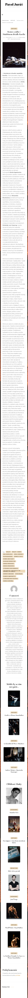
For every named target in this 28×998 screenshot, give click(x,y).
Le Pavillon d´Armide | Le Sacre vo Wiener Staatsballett (14, 957)
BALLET (8, 551)
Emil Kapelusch (7, 554)
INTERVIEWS (14, 809)
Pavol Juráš (14, 4)
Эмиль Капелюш (8, 580)
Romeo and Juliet (8, 558)
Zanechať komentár (15, 39)
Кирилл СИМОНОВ (8, 573)
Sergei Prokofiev (8, 563)
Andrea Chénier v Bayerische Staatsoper (14, 771)
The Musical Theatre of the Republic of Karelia (11, 571)
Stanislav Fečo (14, 812)
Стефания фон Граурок (10, 578)
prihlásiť (17, 975)
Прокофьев (18, 573)
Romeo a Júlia (18, 556)
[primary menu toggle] (3, 15)
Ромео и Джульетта (9, 576)
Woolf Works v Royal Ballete (14, 928)
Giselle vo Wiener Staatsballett (14, 715)
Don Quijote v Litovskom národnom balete (14, 842)
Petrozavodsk (7, 556)
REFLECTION (14, 868)
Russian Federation (9, 561)
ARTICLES (14, 28)
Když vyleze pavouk (14, 871)
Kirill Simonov (18, 554)
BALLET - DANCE (16, 551)
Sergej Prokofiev (8, 565)
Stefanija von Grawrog (10, 568)
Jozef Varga (14, 899)
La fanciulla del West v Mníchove (14, 744)
